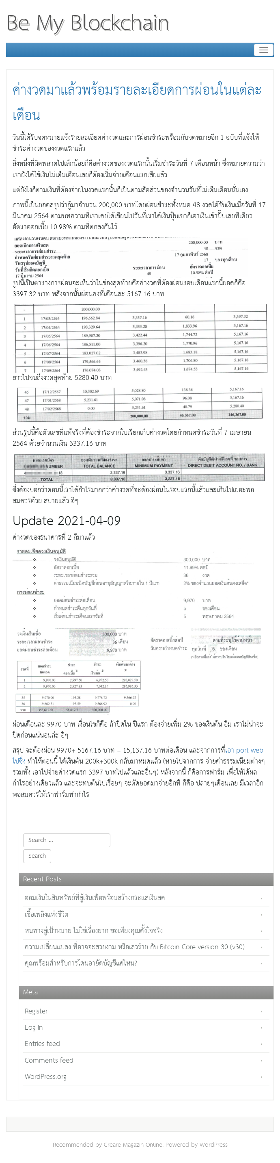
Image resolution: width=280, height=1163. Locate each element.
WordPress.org (46, 1077)
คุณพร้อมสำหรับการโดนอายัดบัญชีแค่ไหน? (81, 963)
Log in (34, 1028)
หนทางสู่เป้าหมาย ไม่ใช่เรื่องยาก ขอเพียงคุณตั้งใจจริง (94, 931)
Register (36, 1011)
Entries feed (42, 1044)
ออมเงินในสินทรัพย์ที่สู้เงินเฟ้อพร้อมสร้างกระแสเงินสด (95, 898)
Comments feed (49, 1061)
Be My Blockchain (88, 23)
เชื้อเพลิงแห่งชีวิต (47, 915)
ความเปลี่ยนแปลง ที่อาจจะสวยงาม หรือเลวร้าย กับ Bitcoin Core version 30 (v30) (135, 947)
